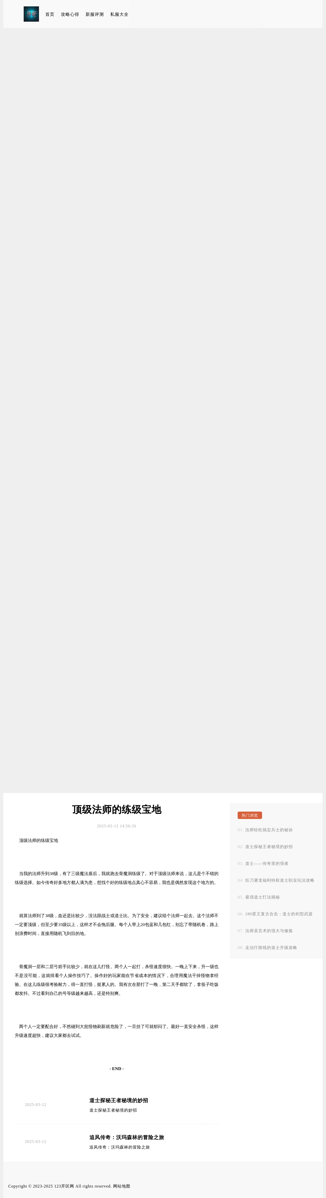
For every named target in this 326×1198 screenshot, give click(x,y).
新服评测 (95, 14)
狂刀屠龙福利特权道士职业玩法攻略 (280, 880)
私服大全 (119, 14)
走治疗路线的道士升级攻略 (271, 947)
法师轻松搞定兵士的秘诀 (269, 830)
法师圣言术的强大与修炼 (269, 931)
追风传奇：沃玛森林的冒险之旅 (126, 1137)
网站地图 (121, 1186)
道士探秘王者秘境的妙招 (118, 1100)
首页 (50, 14)
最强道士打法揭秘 (262, 897)
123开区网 (64, 1186)
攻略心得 (70, 14)
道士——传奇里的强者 (267, 863)
